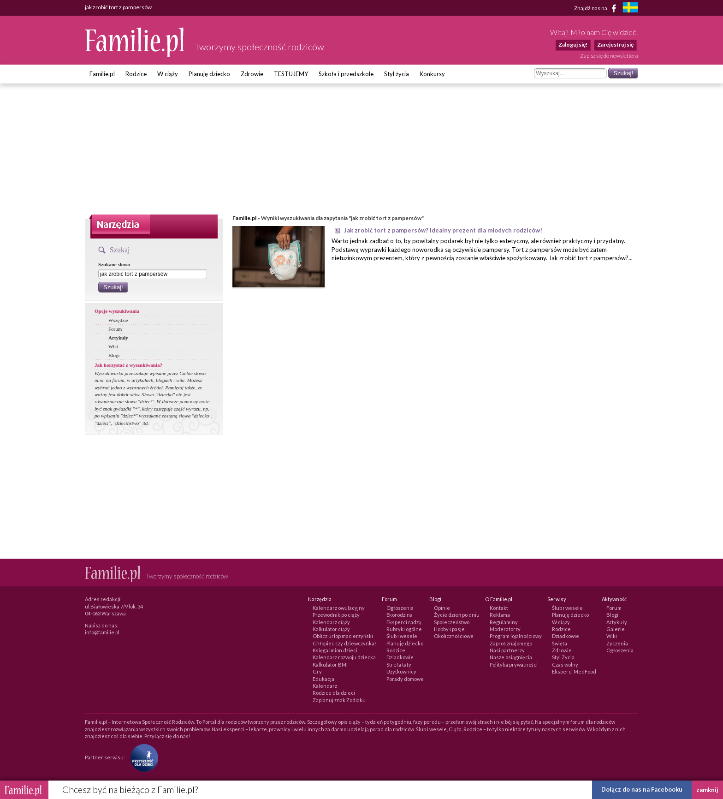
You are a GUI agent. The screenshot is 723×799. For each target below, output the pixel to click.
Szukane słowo (114, 264)
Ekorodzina (399, 615)
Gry (317, 671)
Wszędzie (118, 320)
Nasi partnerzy (507, 650)
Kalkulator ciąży (331, 629)
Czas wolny (565, 665)
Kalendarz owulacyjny (339, 608)
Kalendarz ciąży (331, 622)
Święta (559, 643)
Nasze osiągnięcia (511, 657)
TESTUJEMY (291, 74)
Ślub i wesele (401, 636)
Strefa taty (398, 665)
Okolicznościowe (454, 636)
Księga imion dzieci (335, 650)
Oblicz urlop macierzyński (343, 636)
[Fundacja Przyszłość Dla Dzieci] (142, 757)
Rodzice (136, 74)
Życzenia (617, 643)
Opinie (442, 608)
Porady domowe (405, 679)
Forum (115, 329)
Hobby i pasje (449, 629)
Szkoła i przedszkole (346, 74)
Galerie (615, 629)
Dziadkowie (400, 657)
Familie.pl (102, 74)
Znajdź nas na (597, 8)
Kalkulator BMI (330, 665)
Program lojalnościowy (516, 636)
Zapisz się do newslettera (609, 55)
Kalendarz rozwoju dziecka (344, 657)
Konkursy (432, 74)
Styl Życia (563, 657)
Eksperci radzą (403, 622)
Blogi (113, 355)
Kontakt (499, 608)
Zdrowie (252, 74)
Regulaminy (504, 622)
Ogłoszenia (400, 608)
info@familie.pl (102, 632)
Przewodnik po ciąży (336, 615)
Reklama (500, 615)
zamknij (707, 789)
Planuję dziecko (209, 74)
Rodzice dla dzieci (334, 693)
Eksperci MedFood (574, 671)
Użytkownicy (401, 671)
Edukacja (323, 679)
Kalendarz (325, 686)
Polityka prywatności (514, 665)
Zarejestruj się (615, 44)
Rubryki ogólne (404, 629)
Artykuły (118, 337)
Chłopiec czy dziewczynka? (344, 643)
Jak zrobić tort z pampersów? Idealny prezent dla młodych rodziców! (443, 230)
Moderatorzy (505, 629)
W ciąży (167, 74)
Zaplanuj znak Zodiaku (339, 700)
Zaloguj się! (572, 44)
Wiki (113, 346)
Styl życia (396, 74)
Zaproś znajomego (511, 643)
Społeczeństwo (451, 622)
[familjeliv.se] (630, 8)
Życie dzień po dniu (457, 615)
